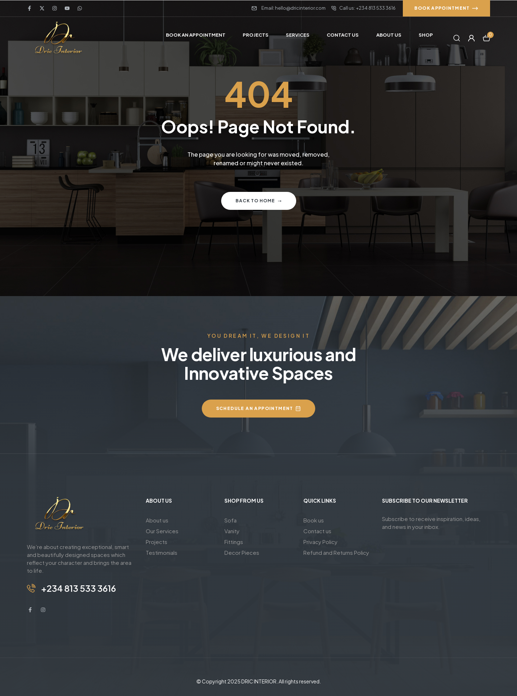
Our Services (162, 530)
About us (157, 520)
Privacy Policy (320, 541)
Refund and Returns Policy (336, 552)
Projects (156, 541)
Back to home (259, 200)
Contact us (317, 530)
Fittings (233, 541)
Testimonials (161, 552)
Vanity (231, 530)
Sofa (230, 520)
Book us (313, 520)
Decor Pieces (241, 552)
